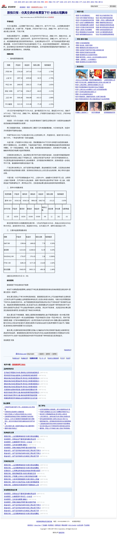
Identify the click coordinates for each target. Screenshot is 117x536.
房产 (57, 2)
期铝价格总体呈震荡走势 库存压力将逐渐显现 (21, 387)
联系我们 (51, 525)
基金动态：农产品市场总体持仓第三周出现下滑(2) (22, 453)
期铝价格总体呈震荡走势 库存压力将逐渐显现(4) (21, 378)
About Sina (37, 525)
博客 (42, 2)
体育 (23, 2)
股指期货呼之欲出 (37, 7)
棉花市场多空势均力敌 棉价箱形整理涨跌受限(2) (21, 392)
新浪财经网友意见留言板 (44, 521)
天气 (80, 2)
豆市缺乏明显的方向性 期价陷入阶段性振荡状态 (21, 372)
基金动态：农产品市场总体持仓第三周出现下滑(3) (22, 450)
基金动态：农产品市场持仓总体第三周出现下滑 (21, 456)
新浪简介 (30, 525)
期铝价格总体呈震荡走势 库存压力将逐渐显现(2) (21, 384)
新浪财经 (22, 7)
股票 (34, 2)
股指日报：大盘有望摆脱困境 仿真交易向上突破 (21, 479)
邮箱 (92, 2)
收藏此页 (24, 358)
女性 (65, 2)
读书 (69, 2)
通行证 (101, 2)
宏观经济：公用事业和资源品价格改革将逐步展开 (22, 471)
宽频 (50, 2)
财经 (31, 2)
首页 (15, 2)
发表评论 (68, 350)
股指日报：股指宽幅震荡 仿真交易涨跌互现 (20, 473)
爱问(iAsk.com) (21, 354)
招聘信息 (58, 525)
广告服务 (44, 525)
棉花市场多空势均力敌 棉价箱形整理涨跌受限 (21, 395)
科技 (38, 2)
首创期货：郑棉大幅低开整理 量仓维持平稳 (20, 448)
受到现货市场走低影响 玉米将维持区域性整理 (21, 375)
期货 (28, 7)
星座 (77, 2)
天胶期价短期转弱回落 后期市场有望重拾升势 (21, 390)
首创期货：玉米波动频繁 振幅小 (16, 445)
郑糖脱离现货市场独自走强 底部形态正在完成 (21, 398)
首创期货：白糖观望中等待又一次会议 (18, 442)
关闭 (68, 358)
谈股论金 (16, 358)
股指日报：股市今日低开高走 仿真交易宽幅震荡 (21, 482)
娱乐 (27, 2)
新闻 (19, 2)
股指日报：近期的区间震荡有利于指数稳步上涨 (21, 485)
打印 (62, 358)
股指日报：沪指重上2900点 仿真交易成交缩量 (21, 476)
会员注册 (80, 525)
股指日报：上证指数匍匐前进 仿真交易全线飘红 (21, 436)
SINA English (72, 525)
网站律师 (64, 525)
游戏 (61, 2)
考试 (73, 2)
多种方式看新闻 (53, 358)
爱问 (88, 2)
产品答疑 (87, 525)
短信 (84, 2)
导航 (96, 2)
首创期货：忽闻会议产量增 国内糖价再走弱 (20, 439)
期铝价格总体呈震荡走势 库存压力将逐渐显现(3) (21, 381)
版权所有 (61, 532)
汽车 (54, 2)
